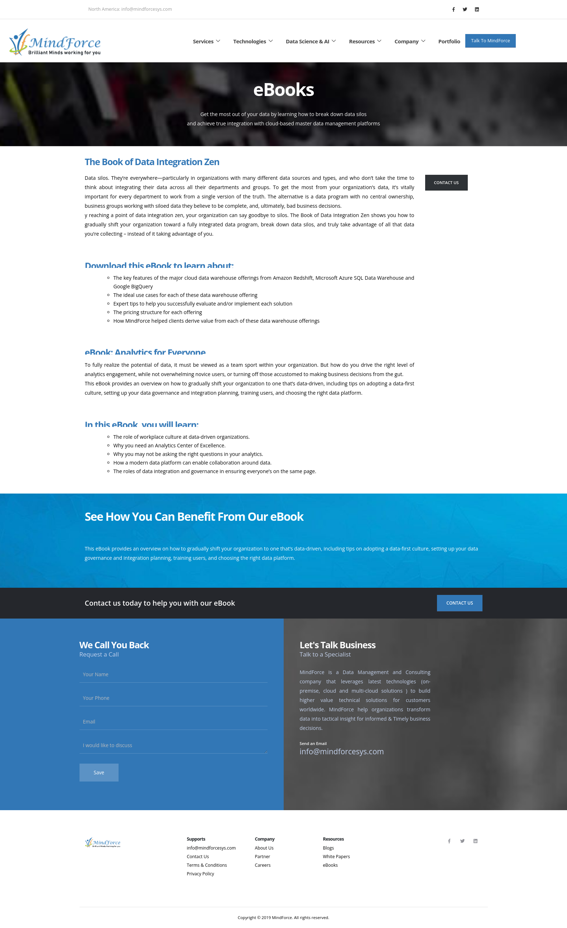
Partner (263, 857)
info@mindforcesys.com (212, 848)
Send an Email (313, 743)
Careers (263, 865)
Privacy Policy (201, 874)
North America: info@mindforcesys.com (130, 9)
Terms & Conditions (208, 865)
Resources (366, 41)
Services (207, 41)
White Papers (337, 857)
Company (411, 41)
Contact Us (446, 182)
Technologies (254, 41)
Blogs (329, 848)
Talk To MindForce (490, 40)
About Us (264, 848)
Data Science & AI (312, 41)
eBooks (330, 865)
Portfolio (449, 41)
